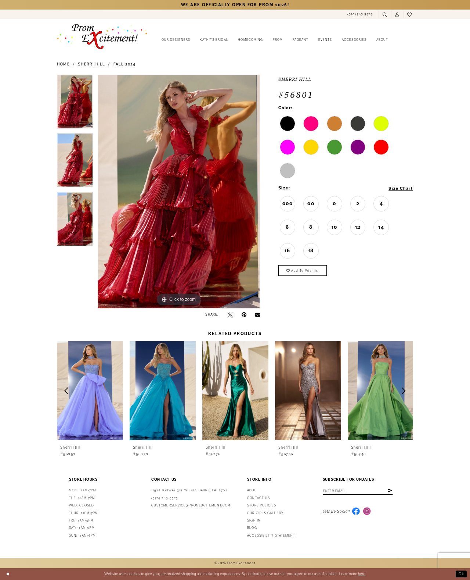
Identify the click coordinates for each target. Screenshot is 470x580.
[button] (397, 14)
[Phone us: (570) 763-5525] (360, 14)
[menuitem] (360, 14)
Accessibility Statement (271, 536)
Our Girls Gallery (265, 513)
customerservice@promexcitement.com (191, 506)
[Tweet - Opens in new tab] (230, 314)
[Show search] (385, 14)
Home (63, 64)
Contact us (258, 498)
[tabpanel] (75, 104)
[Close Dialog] (8, 574)
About (253, 490)
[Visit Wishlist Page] (410, 14)
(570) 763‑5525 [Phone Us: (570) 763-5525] (164, 498)
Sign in (254, 521)
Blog (252, 528)
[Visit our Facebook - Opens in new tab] (356, 512)
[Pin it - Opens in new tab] (244, 314)
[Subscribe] (393, 491)
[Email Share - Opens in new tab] (257, 314)
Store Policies (261, 506)
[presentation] (90, 390)
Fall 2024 (124, 64)
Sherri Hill (91, 64)
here (361, 574)
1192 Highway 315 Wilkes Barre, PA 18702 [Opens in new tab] (189, 490)
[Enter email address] (360, 491)
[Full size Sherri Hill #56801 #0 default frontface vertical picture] (179, 191)
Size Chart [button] (400, 188)
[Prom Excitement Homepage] (102, 36)
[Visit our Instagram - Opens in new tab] (368, 512)
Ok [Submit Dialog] (461, 574)
